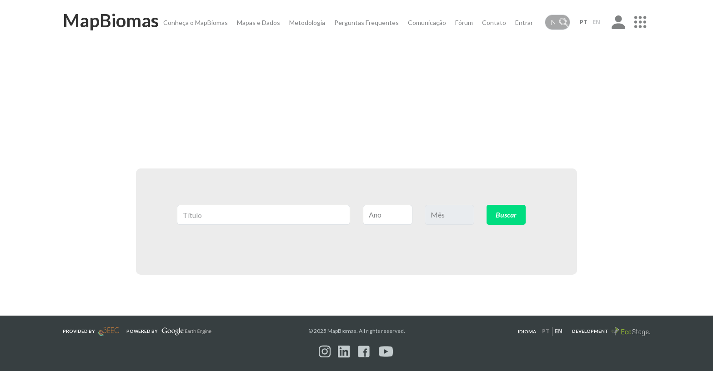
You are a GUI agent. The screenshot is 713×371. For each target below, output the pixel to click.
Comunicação (427, 22)
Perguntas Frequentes (366, 22)
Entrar (524, 22)
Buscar (506, 214)
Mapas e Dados (258, 22)
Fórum (464, 22)
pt (583, 22)
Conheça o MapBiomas (195, 22)
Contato (494, 22)
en (596, 22)
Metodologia (307, 22)
